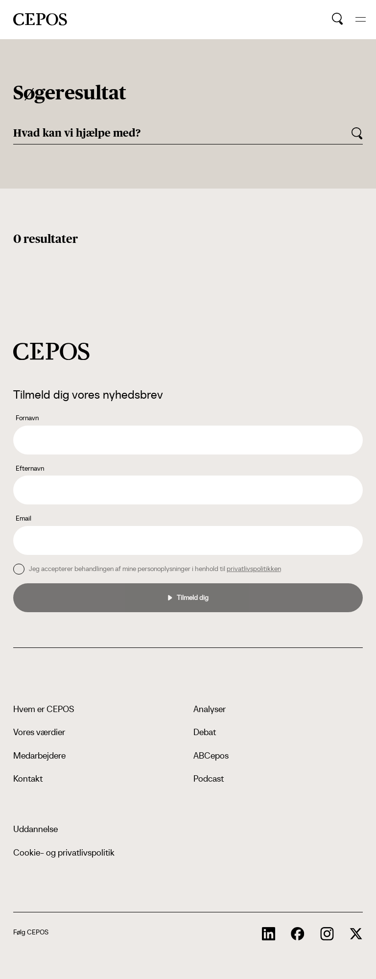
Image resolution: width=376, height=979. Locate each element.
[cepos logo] (51, 351)
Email (23, 518)
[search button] (337, 19)
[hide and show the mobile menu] (360, 19)
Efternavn (30, 468)
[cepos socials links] (269, 934)
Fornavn (27, 417)
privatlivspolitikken (254, 568)
